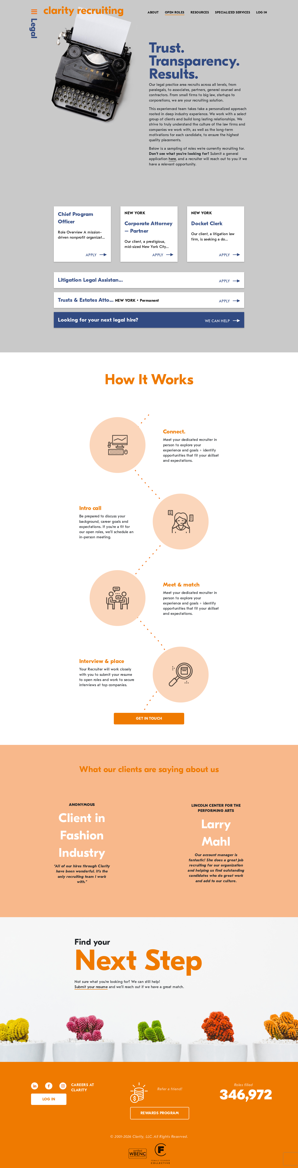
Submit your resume (91, 987)
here (172, 159)
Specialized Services (232, 12)
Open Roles (174, 12)
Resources (200, 12)
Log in (48, 1099)
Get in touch (149, 718)
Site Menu (34, 11)
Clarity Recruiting (83, 10)
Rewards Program (160, 1113)
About (153, 12)
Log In (261, 12)
